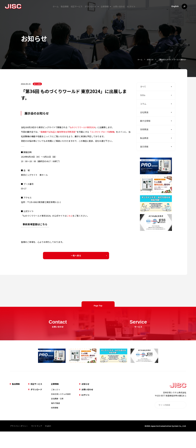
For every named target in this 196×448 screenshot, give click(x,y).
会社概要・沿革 (57, 415)
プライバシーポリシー (19, 442)
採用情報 (54, 424)
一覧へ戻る (76, 260)
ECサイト (136, 9)
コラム (143, 112)
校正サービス (75, 9)
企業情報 (107, 9)
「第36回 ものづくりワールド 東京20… (171, 59)
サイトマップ (36, 442)
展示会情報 (37, 89)
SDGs (142, 102)
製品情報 (61, 9)
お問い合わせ (122, 9)
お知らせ (147, 59)
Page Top (98, 317)
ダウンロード (91, 9)
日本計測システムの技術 (61, 410)
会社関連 (144, 122)
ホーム (50, 9)
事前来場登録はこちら (35, 229)
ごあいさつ (55, 406)
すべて (143, 92)
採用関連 (144, 142)
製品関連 (144, 151)
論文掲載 (144, 161)
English (175, 10)
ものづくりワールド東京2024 (83, 132)
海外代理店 (55, 419)
